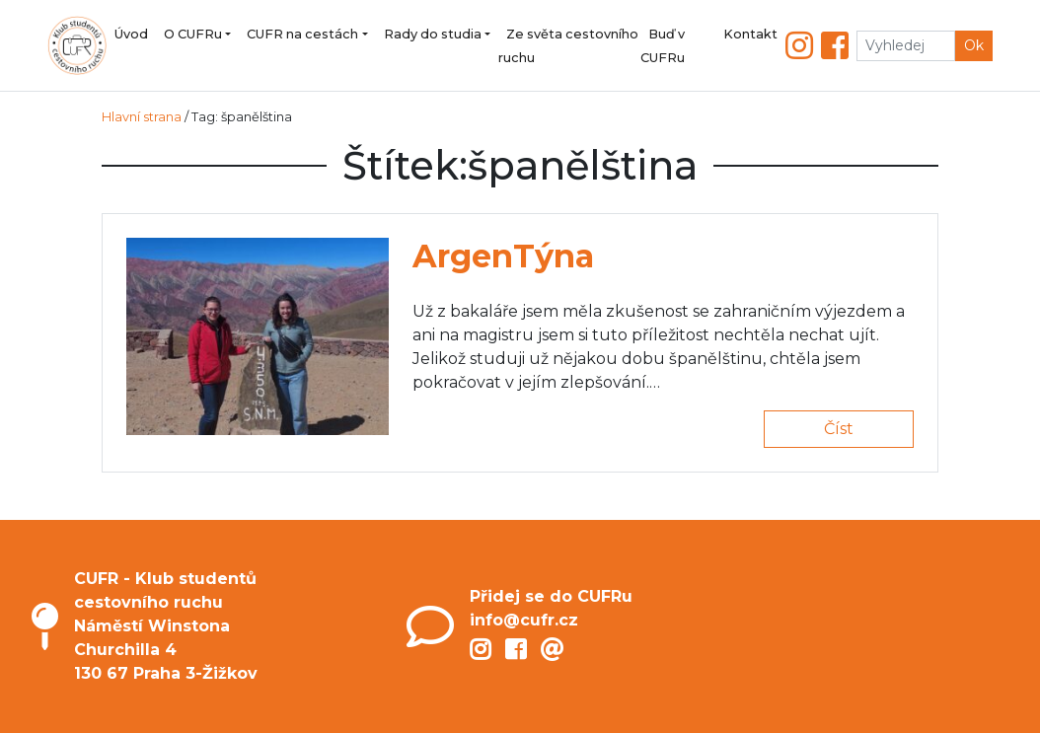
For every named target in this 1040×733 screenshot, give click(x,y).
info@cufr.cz (524, 620)
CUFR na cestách (302, 34)
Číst (839, 428)
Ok (974, 45)
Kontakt (750, 34)
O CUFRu (193, 34)
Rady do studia (433, 34)
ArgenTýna (503, 256)
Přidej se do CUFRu (551, 596)
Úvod (131, 34)
